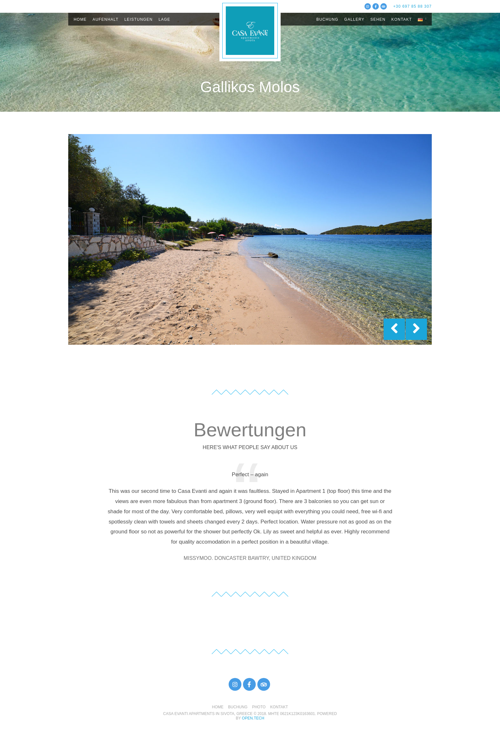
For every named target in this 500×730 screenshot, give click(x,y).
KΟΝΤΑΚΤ (401, 19)
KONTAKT (279, 707)
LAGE (164, 19)
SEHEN (378, 19)
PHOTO (258, 707)
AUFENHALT (105, 19)
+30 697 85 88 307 (412, 6)
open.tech (253, 718)
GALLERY (354, 19)
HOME (80, 19)
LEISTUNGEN (138, 19)
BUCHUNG (327, 19)
